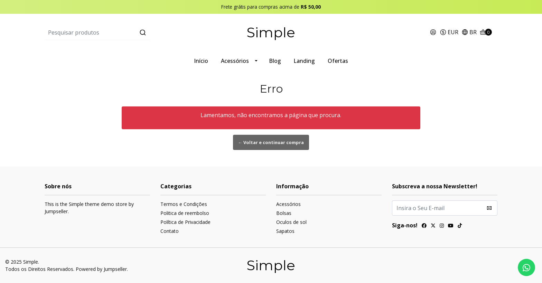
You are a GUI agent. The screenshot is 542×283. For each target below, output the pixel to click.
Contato (169, 231)
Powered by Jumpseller (101, 269)
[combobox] (120, 32)
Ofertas (338, 61)
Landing (304, 61)
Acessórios (235, 61)
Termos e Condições (183, 204)
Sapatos (285, 231)
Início (201, 61)
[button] (449, 32)
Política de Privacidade (185, 222)
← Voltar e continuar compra (271, 142)
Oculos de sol (291, 222)
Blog (275, 61)
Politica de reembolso (184, 213)
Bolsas (283, 213)
